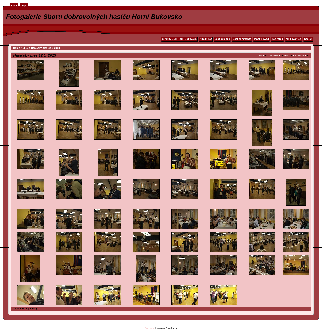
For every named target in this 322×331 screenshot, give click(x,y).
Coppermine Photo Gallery (166, 328)
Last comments (242, 39)
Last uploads (222, 39)
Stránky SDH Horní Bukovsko (179, 39)
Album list (206, 39)
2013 (25, 48)
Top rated (277, 39)
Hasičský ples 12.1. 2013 (45, 48)
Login (24, 5)
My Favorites (293, 39)
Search (308, 39)
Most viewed (261, 39)
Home (14, 5)
